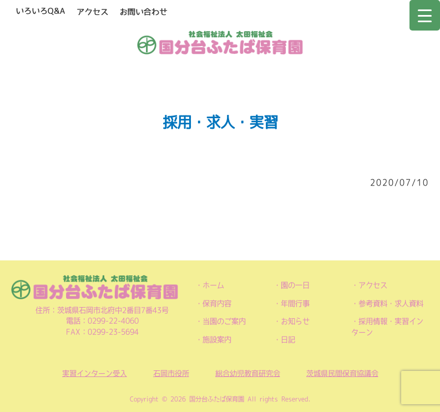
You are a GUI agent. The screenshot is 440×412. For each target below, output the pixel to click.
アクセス (372, 285)
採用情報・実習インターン (387, 327)
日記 (288, 339)
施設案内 (217, 339)
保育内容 (217, 303)
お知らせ (295, 321)
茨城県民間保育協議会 (342, 373)
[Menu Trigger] (424, 15)
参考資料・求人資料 (390, 303)
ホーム (213, 285)
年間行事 (295, 303)
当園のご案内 (224, 321)
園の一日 (295, 285)
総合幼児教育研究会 (247, 373)
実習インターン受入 (94, 373)
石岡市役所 (171, 373)
